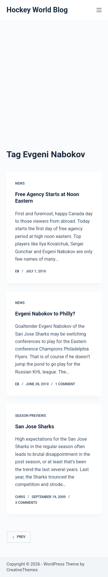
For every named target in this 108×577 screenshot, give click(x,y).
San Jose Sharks (34, 426)
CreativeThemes (22, 569)
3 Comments (26, 503)
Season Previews (30, 416)
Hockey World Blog (37, 10)
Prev (19, 537)
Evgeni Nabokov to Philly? (45, 314)
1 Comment (65, 384)
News (20, 183)
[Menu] (99, 10)
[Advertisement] (54, 77)
